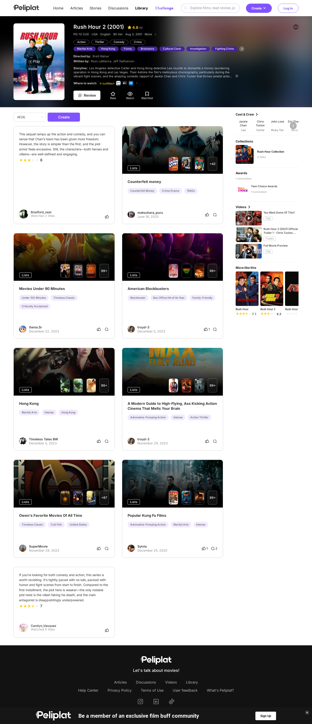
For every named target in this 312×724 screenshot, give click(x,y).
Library (141, 8)
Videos (171, 682)
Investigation (198, 48)
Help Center (88, 690)
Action (81, 42)
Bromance (147, 48)
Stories (95, 8)
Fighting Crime (224, 48)
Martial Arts (84, 48)
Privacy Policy (120, 690)
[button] (296, 27)
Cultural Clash (172, 48)
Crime (138, 42)
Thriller (99, 42)
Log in (288, 8)
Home (58, 8)
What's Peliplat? (220, 690)
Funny (128, 48)
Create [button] (259, 8)
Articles (76, 8)
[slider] (29, 160)
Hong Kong (108, 48)
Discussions (118, 8)
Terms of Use (152, 690)
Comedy (119, 42)
